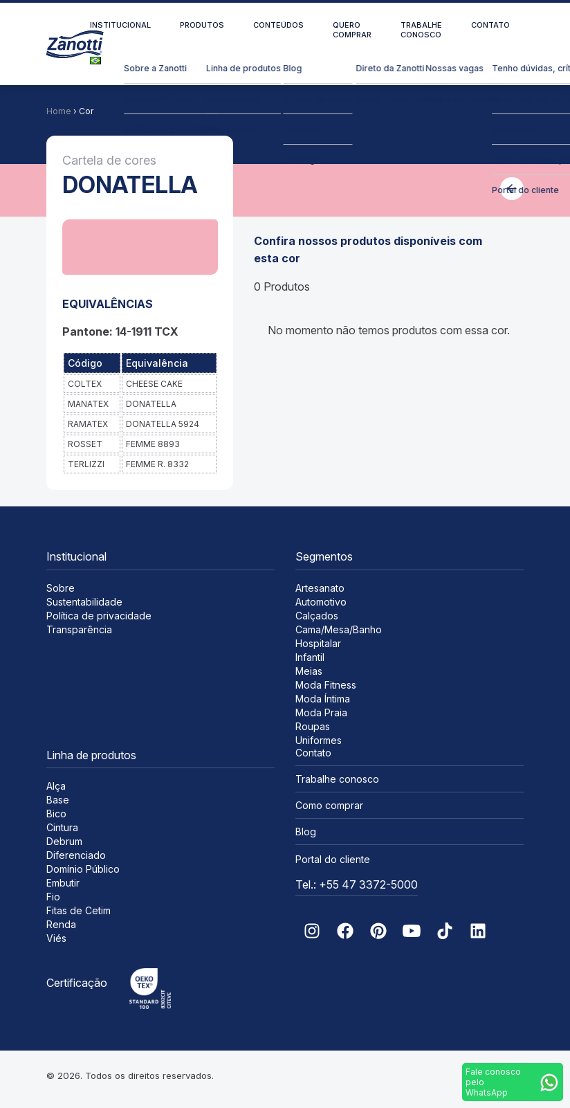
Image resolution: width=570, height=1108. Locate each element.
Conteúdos (278, 25)
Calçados (316, 615)
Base (57, 800)
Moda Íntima (322, 699)
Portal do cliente (332, 859)
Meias (308, 671)
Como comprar (329, 805)
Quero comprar (352, 29)
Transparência (79, 629)
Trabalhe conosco (421, 29)
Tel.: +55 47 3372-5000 (356, 884)
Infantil (309, 657)
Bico (56, 813)
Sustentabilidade (84, 602)
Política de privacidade (98, 615)
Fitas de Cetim (78, 910)
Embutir (63, 883)
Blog (305, 831)
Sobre (60, 588)
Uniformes (318, 740)
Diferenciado (76, 855)
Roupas (312, 726)
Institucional (120, 25)
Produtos (202, 25)
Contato (490, 25)
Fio (53, 896)
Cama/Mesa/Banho (338, 629)
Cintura (62, 827)
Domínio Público (83, 869)
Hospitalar (318, 643)
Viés (56, 938)
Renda (61, 924)
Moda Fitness (325, 685)
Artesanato (319, 588)
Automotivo (321, 602)
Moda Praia (321, 712)
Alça (56, 786)
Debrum (64, 841)
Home (58, 111)
